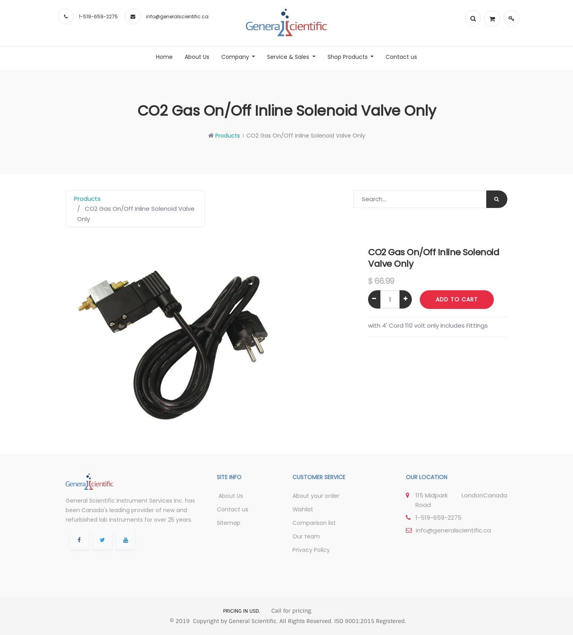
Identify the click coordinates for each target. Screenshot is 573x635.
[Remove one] (374, 299)
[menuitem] (164, 57)
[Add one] (406, 299)
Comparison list (314, 523)
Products (227, 136)
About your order (315, 496)
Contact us (232, 509)
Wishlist (302, 509)
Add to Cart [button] (457, 299)
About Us (230, 496)
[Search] (496, 199)
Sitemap (228, 523)
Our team (306, 536)
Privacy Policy (311, 550)
